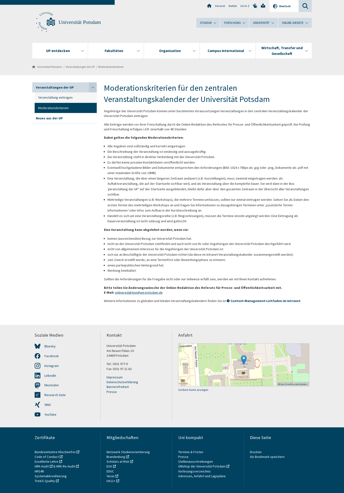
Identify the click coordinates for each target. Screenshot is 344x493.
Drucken (256, 452)
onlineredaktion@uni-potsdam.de (139, 292)
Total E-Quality (45, 481)
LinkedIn (50, 375)
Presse (112, 392)
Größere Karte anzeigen (193, 390)
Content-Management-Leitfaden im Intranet (266, 301)
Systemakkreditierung (51, 476)
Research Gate (55, 395)
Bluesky (50, 346)
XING (47, 405)
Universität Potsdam (80, 22)
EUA (109, 466)
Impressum (115, 377)
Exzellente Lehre (46, 461)
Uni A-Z (244, 6)
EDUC (110, 471)
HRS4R (39, 471)
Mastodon (51, 385)
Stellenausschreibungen (195, 461)
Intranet (220, 6)
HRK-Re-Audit (65, 466)
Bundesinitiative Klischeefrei (55, 452)
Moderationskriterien (111, 67)
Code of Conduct (47, 457)
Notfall (233, 6)
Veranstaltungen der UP (80, 67)
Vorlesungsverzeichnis (194, 471)
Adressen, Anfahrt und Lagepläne (202, 476)
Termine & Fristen (191, 452)
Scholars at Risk (118, 461)
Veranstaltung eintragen (55, 97)
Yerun (110, 476)
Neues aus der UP (49, 118)
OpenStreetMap (287, 384)
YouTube (50, 414)
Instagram (51, 366)
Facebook (51, 356)
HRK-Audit (42, 466)
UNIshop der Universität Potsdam (202, 466)
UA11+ (111, 481)
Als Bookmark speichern (267, 457)
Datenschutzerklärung (122, 382)
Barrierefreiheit (118, 387)
